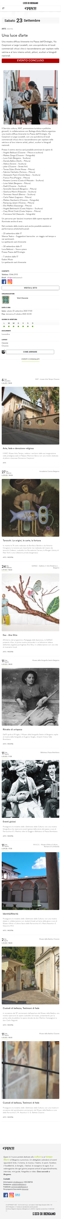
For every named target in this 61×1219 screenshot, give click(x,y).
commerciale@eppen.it (19, 1187)
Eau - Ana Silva (10, 635)
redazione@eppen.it (19, 1184)
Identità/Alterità (10, 914)
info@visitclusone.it (14, 278)
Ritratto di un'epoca (12, 730)
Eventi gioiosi (9, 822)
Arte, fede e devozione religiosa (18, 448)
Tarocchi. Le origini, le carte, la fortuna (22, 541)
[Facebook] (4, 281)
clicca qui (25, 1189)
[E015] (17, 1195)
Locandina (6, 334)
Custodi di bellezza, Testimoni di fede (21, 1008)
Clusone (5, 343)
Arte (4, 29)
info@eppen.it (18, 1182)
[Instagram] (10, 281)
